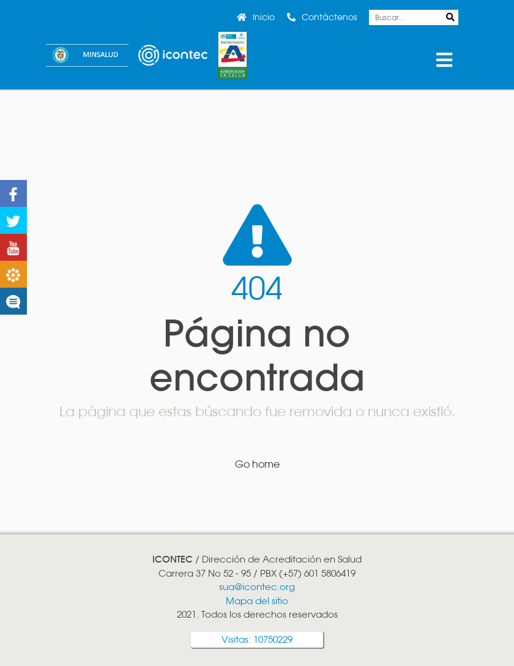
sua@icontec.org (257, 587)
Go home (257, 464)
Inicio (264, 17)
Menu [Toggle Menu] (444, 60)
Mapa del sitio (257, 601)
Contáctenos (329, 17)
